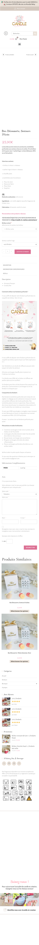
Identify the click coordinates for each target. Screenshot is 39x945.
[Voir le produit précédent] (3, 54)
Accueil (4, 676)
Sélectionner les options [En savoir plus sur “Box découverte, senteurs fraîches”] (19, 611)
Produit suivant (30, 54)
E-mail (23, 518)
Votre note (5, 491)
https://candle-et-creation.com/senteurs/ (24, 220)
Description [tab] (7, 265)
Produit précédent (9, 54)
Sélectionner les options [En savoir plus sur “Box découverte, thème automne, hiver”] (19, 661)
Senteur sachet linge (8, 240)
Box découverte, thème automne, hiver (19, 653)
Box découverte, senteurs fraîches (19, 602)
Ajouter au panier (23, 251)
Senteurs (4, 680)
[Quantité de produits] (7, 251)
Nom (4, 518)
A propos (4, 687)
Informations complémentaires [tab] (13, 269)
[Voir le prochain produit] (35, 54)
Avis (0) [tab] (5, 273)
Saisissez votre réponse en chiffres (12, 536)
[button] (19, 44)
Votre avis (5, 497)
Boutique (19, 683)
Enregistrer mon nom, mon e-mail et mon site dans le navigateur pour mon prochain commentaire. (18, 530)
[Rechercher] (35, 33)
